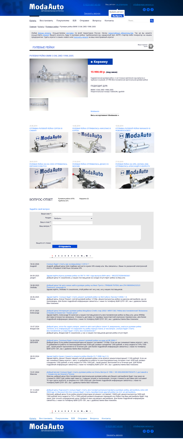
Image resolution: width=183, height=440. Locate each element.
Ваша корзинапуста (142, 45)
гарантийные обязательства (120, 33)
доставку (70, 33)
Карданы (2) (84, 198)
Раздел (48, 218)
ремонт (46, 35)
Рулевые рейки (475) (66, 198)
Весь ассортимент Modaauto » (105, 115)
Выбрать (117, 15)
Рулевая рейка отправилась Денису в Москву (90, 165)
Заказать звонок (92, 13)
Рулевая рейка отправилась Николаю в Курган (91, 129)
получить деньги (81, 37)
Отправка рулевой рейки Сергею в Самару (46, 129)
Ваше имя (46, 214)
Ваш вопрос (45, 226)
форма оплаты (44, 33)
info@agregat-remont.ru (143, 4)
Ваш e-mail (45, 222)
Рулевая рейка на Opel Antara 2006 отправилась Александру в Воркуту (133, 165)
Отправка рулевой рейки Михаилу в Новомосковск (133, 129)
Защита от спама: (43, 243)
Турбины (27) (63, 201)
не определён (122, 4)
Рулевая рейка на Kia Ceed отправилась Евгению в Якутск (48, 165)
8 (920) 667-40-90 (91, 4)
